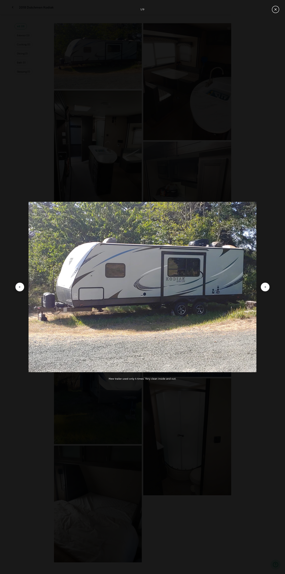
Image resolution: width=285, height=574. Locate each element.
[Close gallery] (275, 9)
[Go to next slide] (265, 287)
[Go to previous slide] (19, 287)
